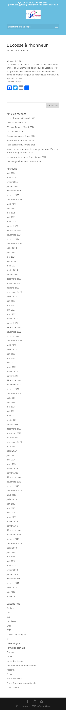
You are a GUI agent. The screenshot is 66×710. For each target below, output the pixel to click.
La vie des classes (15, 661)
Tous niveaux (13, 687)
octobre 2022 (13, 336)
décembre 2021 (14, 380)
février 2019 (12, 521)
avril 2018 (11, 561)
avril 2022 (11, 362)
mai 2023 (11, 305)
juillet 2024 (12, 248)
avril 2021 (11, 411)
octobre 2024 (13, 239)
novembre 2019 (14, 481)
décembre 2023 (14, 278)
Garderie (11, 652)
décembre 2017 (14, 578)
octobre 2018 (13, 539)
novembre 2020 (14, 433)
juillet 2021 (12, 398)
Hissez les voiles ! (15, 118)
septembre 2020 (14, 442)
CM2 (9, 630)
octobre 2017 (13, 583)
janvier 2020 (12, 472)
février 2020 (12, 468)
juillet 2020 (12, 450)
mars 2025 (12, 221)
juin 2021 (11, 402)
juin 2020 (11, 455)
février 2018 (12, 570)
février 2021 (12, 420)
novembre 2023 (14, 283)
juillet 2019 (12, 499)
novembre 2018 (14, 534)
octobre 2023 (13, 287)
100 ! (9, 131)
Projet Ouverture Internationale (21, 683)
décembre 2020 (14, 428)
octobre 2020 (13, 437)
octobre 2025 (13, 195)
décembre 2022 (14, 327)
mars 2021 (12, 415)
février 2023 (12, 318)
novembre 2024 (14, 234)
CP (8, 639)
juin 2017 (11, 592)
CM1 (9, 625)
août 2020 (11, 446)
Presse (10, 674)
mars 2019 (12, 517)
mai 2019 (11, 508)
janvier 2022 (12, 376)
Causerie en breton (15, 136)
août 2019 (11, 495)
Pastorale (11, 669)
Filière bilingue (13, 643)
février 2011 (12, 596)
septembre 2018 (14, 543)
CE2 (8, 617)
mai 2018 (11, 556)
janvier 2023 (12, 323)
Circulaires (11, 621)
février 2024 (12, 270)
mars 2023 (12, 314)
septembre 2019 (14, 490)
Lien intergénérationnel (17, 161)
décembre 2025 (14, 190)
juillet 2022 (12, 349)
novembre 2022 (14, 331)
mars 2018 (12, 565)
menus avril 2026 (14, 140)
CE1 (8, 612)
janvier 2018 (12, 574)
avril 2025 (11, 217)
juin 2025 (11, 208)
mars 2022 (12, 367)
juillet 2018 (12, 547)
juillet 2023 (12, 296)
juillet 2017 (12, 587)
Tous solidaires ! (14, 144)
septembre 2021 (14, 393)
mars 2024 (12, 265)
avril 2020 (11, 459)
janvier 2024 (12, 274)
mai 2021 (11, 406)
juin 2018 (11, 552)
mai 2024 (11, 256)
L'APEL (10, 656)
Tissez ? (10, 122)
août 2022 (11, 345)
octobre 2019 (13, 486)
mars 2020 (12, 464)
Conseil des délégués (16, 634)
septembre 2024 (14, 243)
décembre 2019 (14, 477)
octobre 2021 (13, 389)
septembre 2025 (14, 199)
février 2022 (12, 371)
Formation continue (16, 647)
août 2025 (11, 204)
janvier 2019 (12, 525)
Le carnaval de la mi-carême (20, 157)
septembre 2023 (14, 292)
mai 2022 (11, 358)
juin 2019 (11, 503)
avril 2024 (11, 261)
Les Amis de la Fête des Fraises (21, 665)
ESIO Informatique (41, 706)
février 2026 (12, 182)
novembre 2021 (14, 384)
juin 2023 (11, 301)
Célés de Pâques (14, 127)
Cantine (24, 50)
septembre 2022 (14, 340)
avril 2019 (11, 512)
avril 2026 (11, 173)
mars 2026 (12, 177)
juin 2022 (11, 353)
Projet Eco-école (14, 678)
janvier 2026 (12, 186)
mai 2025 (11, 212)
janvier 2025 (12, 226)
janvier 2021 (12, 424)
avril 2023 (11, 309)
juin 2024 (11, 252)
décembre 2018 (14, 530)
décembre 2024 (14, 230)
